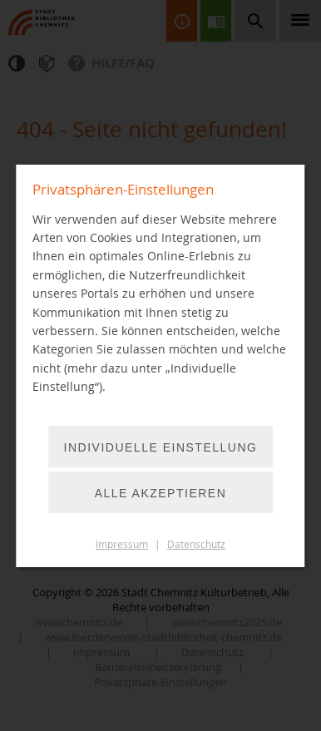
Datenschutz (196, 544)
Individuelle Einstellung (161, 447)
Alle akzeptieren (161, 493)
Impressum (122, 544)
